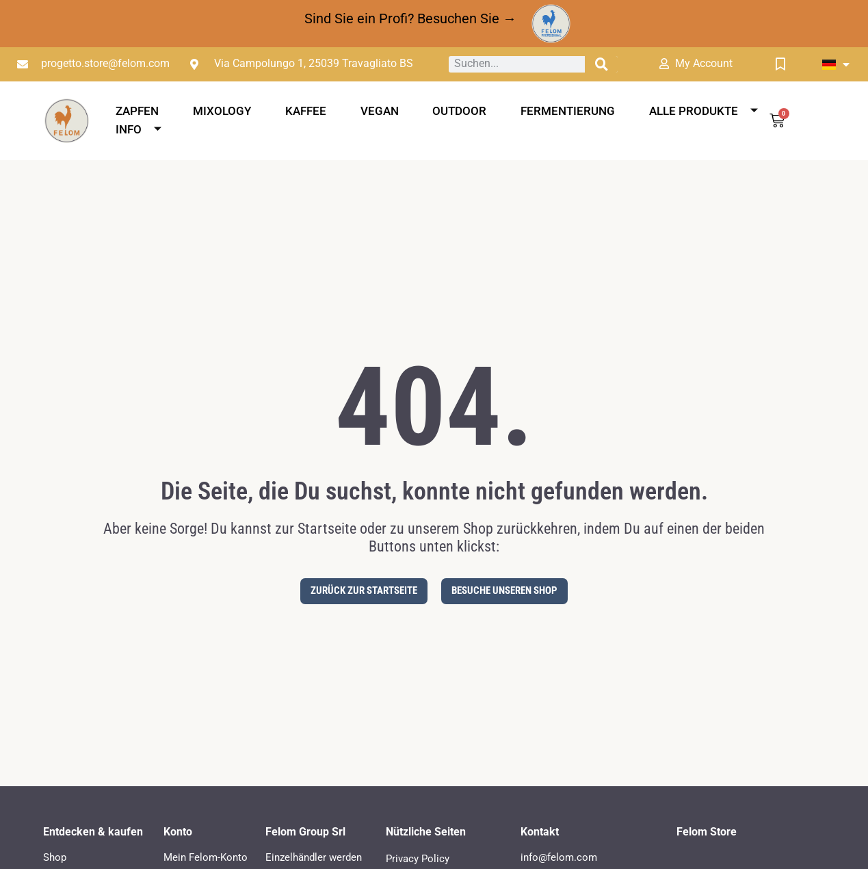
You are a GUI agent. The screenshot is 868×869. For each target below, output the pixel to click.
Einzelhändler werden (313, 857)
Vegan (379, 111)
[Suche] (601, 64)
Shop (54, 857)
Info (138, 129)
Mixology (222, 111)
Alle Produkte (703, 111)
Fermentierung (568, 111)
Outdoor (459, 111)
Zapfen (137, 111)
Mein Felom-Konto (205, 857)
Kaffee (305, 111)
